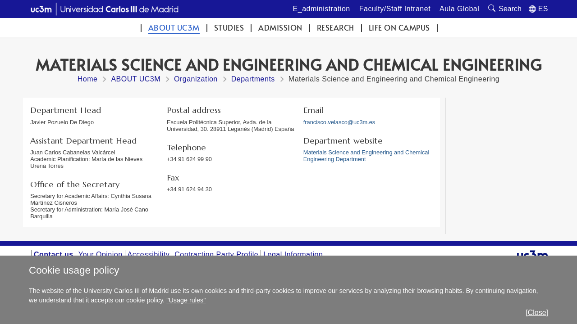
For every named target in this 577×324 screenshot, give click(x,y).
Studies (229, 27)
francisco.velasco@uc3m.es (339, 122)
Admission (280, 27)
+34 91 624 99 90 (189, 159)
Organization (196, 79)
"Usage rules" (186, 300)
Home (88, 79)
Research (335, 27)
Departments (253, 79)
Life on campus (399, 27)
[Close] (537, 312)
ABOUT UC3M (174, 27)
